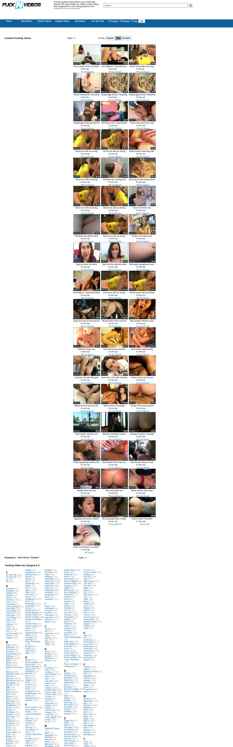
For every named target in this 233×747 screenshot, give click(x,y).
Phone (67, 577)
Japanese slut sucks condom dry (86, 520)
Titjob (85, 588)
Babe (8, 645)
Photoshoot (69, 579)
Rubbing (67, 711)
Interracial (49, 617)
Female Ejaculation (33, 734)
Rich (66, 696)
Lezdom (48, 697)
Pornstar (67, 615)
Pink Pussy (69, 590)
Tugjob (86, 624)
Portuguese (69, 617)
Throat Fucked (89, 572)
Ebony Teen (30, 669)
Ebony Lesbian (31, 662)
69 (7, 581)
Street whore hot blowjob (114, 406)
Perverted (68, 574)
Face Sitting (30, 709)
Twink (85, 628)
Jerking (48, 638)
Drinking (28, 637)
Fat (26, 725)
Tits (84, 592)
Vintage (86, 680)
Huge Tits (49, 586)
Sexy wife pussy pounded (114, 349)
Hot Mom (49, 572)
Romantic (68, 707)
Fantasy (28, 721)
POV (66, 621)
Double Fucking (32, 617)
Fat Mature (30, 730)
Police (66, 604)
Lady (47, 670)
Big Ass (9, 672)
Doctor (28, 597)
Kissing (48, 654)
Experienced (30, 698)
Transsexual (88, 617)
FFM (27, 743)
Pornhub (146, 524)
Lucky (47, 721)
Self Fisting (69, 745)
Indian (47, 606)
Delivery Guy (30, 574)
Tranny (86, 615)
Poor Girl (68, 612)
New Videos (26, 21)
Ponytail (67, 608)
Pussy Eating (69, 655)
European (29, 691)
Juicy (47, 644)
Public (66, 635)
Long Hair (49, 715)
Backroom (10, 649)
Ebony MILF (30, 664)
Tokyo (85, 601)
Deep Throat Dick (32, 642)
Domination (30, 604)
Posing (67, 619)
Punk (66, 648)
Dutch (27, 648)
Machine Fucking (52, 728)
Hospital (48, 570)
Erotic (27, 682)
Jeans (47, 636)
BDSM (9, 663)
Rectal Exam (69, 675)
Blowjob (9, 714)
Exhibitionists (31, 693)
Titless (86, 590)
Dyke (27, 653)
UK (84, 637)
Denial (28, 577)
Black (8, 699)
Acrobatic (10, 589)
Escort (28, 687)
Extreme (29, 700)
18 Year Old (11, 575)
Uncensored (88, 642)
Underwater (88, 646)
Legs (47, 685)
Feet (27, 732)
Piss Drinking (69, 592)
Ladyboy (48, 672)
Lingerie (48, 706)
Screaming (68, 730)
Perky (66, 572)
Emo (27, 675)
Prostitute (68, 633)
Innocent (48, 610)
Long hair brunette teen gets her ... (86, 378)
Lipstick (48, 708)
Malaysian (49, 735)
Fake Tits (29, 718)
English (28, 680)
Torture (86, 610)
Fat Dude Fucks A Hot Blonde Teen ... (114, 124)
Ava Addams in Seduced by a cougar (114, 67)
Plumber (67, 601)
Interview (48, 620)
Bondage (10, 723)
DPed (27, 628)
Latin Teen (49, 681)
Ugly (85, 635)
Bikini (8, 690)
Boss (8, 734)
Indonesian (49, 608)
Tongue (86, 604)
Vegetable (87, 676)
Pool (66, 610)
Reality (67, 673)
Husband (48, 599)
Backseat (10, 652)
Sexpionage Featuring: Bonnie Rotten (86, 124)
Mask (47, 742)
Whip (85, 716)
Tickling (86, 574)
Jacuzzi (48, 629)
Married (48, 739)
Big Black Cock (12, 674)
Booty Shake (11, 732)
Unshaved (87, 658)
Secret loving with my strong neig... (142, 67)
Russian (67, 714)
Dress (27, 630)
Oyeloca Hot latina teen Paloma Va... (142, 237)
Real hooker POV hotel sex (114, 462)
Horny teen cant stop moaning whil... (114, 378)
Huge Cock (49, 581)
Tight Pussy (88, 581)
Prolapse (68, 630)
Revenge (68, 687)
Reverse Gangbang (72, 691)
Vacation (87, 667)
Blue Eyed (10, 716)
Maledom (49, 737)
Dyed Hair (29, 651)
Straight (113, 21)
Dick (27, 588)
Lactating (49, 668)
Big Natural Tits (12, 681)
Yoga (85, 744)
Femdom (29, 738)
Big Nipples (11, 683)
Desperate (29, 583)
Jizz (46, 640)
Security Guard (70, 736)
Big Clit (9, 676)
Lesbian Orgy (50, 692)
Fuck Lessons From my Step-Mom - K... (86, 67)
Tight (85, 579)
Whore (86, 721)
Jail (46, 631)
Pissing (67, 597)
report (77, 63)
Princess (67, 628)
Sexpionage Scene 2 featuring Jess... (114, 96)
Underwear (88, 649)
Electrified (29, 671)
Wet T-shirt (88, 714)
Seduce (67, 738)
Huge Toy (49, 588)
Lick (46, 701)
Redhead (68, 678)
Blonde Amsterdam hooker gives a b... (114, 435)
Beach (8, 665)
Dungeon (29, 646)
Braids (8, 739)
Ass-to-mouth (11, 633)
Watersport (88, 701)
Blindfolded (10, 705)
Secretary (68, 732)
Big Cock (10, 678)
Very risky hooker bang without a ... (142, 180)
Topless (86, 608)
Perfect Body (69, 570)
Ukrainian (87, 640)
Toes (85, 597)
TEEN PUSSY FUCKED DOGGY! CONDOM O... (142, 520)
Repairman (69, 680)
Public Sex (68, 642)
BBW (8, 660)
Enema (28, 678)
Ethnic (28, 689)
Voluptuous (88, 689)
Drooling (29, 639)
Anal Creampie (12, 606)
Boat (8, 719)
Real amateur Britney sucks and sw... (142, 322)
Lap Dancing (50, 674)
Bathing (9, 656)
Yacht (85, 741)
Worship (87, 732)
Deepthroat (30, 572)
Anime (8, 620)
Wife (85, 723)
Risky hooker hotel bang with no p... (142, 152)
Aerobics (10, 595)
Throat (86, 570)
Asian (8, 629)
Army (8, 626)
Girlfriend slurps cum (86, 349)
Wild (85, 728)
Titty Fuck (87, 594)
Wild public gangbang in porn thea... (141, 265)
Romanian (68, 705)
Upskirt (86, 660)
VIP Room (87, 683)
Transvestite (88, 619)
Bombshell (10, 721)
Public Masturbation (72, 637)
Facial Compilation (33, 714)
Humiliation (49, 590)
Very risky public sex (114, 490)
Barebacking (11, 654)
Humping (48, 592)
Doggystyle (30, 599)
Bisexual (9, 692)
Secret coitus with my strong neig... (142, 293)
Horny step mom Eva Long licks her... (141, 124)
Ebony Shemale (32, 667)
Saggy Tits (68, 721)
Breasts (9, 743)
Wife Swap (88, 725)
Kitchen (48, 656)
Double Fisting (31, 615)
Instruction (49, 615)
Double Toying (31, 626)
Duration (126, 38)
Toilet (85, 599)
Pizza (66, 599)
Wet (85, 712)
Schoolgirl (68, 727)
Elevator (28, 673)
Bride (8, 746)
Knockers (49, 658)
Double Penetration (33, 619)
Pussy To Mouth (71, 664)
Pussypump (69, 666)
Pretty (66, 626)
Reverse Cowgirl (71, 689)
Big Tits (9, 685)
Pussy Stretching (71, 659)
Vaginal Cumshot (90, 671)
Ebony (28, 660)
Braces (9, 737)
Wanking (87, 699)
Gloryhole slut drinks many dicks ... (86, 237)
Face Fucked (30, 707)
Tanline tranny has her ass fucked (142, 378)
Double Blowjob (32, 612)
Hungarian (49, 594)
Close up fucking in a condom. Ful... (86, 548)
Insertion (48, 613)
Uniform (86, 653)
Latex (47, 676)
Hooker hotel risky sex (86, 490)
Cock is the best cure (142, 208)
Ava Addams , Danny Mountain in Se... (86, 293)
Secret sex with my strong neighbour (86, 152)
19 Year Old (11, 577)
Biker (8, 687)
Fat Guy (28, 727)
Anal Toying (11, 618)
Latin (47, 679)
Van (85, 674)
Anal (8, 602)
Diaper (28, 586)
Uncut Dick (88, 644)
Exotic (28, 696)
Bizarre (9, 696)
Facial (27, 712)
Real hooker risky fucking (142, 349)
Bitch (8, 694)
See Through (69, 741)
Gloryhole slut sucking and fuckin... (114, 180)
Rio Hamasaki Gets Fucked (114, 519)
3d (7, 579)
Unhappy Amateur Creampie (142, 434)
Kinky (47, 652)
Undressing (88, 651)
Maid (47, 733)
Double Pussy (31, 624)
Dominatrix (30, 606)
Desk (27, 581)
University (87, 655)
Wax (85, 703)
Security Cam (70, 734)
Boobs (8, 725)
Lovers (48, 719)
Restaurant (69, 682)
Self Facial (68, 743)
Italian (47, 622)
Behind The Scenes (14, 667)
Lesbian (48, 688)
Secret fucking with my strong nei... (86, 96)
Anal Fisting (11, 611)
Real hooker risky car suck (142, 462)
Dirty (27, 592)
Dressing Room (32, 633)
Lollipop (48, 712)
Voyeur (86, 691)
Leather (48, 683)
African (9, 597)
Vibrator (86, 678)
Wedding (87, 707)
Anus (8, 622)
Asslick (9, 636)
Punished (68, 646)
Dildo (27, 590)
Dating (28, 570)
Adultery (9, 593)
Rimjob (67, 700)
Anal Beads (11, 604)
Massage (49, 744)
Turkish (86, 626)
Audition (9, 638)
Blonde (9, 707)
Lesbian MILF (50, 690)
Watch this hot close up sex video (86, 407)
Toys (85, 612)
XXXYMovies (89, 72)
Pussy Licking (70, 657)
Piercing (67, 586)
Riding (67, 698)
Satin (66, 723)
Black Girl (10, 703)
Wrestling (87, 734)
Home (8, 21)
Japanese (49, 633)
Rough (67, 709)
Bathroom (10, 658)
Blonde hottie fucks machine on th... (114, 322)
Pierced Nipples (71, 581)
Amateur (9, 600)
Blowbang (10, 712)
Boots (8, 728)
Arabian (9, 624)
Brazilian (9, 741)
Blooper (9, 710)
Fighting (28, 745)
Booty (8, 730)
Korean (48, 660)
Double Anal (30, 610)
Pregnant (68, 624)
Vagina (86, 669)
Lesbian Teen (50, 694)
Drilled (28, 635)
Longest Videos (62, 21)
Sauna (67, 725)
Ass (7, 631)
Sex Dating (80, 21)
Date (118, 38)
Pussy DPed (69, 653)
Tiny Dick (87, 583)
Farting (28, 723)
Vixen (85, 687)
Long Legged (50, 717)
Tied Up (86, 577)
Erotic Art (29, 684)
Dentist (28, 579)
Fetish (28, 741)
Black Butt (10, 701)
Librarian (48, 699)
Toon (85, 606)
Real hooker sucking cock (86, 434)
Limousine (49, 703)
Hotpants (48, 577)
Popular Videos (44, 21)
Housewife (49, 579)
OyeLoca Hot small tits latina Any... (114, 265)
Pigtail (66, 588)
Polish (66, 606)
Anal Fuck (10, 613)
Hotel (47, 574)
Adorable (10, 591)
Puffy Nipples (69, 644)
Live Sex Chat (97, 21)
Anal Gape (10, 615)
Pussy (66, 651)
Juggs (47, 642)
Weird (85, 710)
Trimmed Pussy (90, 621)
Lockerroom (50, 710)
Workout (87, 730)
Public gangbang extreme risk (86, 462)
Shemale (124, 21)
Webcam (87, 705)
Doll (27, 601)
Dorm (27, 608)
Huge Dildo (49, 583)
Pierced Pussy (70, 583)
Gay (134, 21)
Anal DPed (10, 609)
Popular (110, 38)
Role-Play (68, 702)
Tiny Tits (87, 586)
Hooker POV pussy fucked (142, 406)
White (85, 719)
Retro (66, 684)
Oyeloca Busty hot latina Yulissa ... (86, 265)
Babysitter (10, 647)
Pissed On (68, 594)
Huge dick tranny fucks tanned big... (86, 322)
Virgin (85, 685)
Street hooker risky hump (142, 490)
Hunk (47, 597)
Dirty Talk (29, 594)
